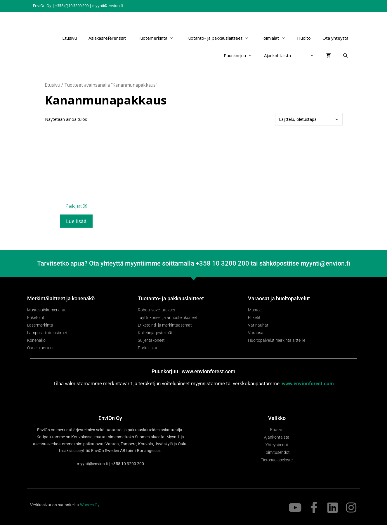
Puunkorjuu (241, 55)
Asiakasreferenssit (107, 38)
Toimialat (276, 38)
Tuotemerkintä (159, 38)
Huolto (304, 38)
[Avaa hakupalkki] (345, 55)
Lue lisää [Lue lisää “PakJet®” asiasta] (76, 221)
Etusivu (69, 38)
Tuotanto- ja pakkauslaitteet (220, 38)
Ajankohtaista (277, 55)
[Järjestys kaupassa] (309, 119)
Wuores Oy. (90, 505)
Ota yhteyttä (335, 38)
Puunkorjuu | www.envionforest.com (193, 371)
